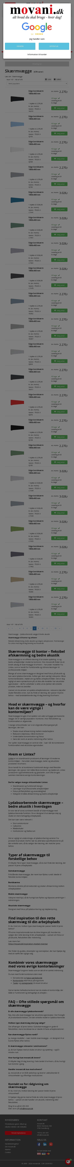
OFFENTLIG (54, 46)
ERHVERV (20, 46)
